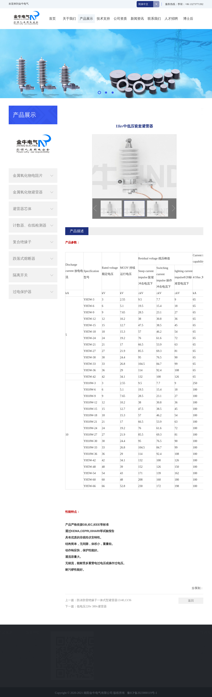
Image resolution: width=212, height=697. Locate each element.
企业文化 (7, 645)
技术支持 (103, 18)
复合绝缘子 (33, 231)
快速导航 (63, 633)
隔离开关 (33, 264)
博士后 (188, 18)
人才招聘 (171, 18)
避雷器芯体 (33, 198)
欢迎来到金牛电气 (19, 3)
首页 (52, 18)
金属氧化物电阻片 (33, 165)
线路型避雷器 (202, 109)
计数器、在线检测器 (33, 215)
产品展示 (86, 18)
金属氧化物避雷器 (33, 181)
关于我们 (69, 18)
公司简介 (7, 639)
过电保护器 (33, 281)
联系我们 (154, 18)
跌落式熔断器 (33, 248)
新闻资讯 (137, 18)
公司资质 (120, 18)
